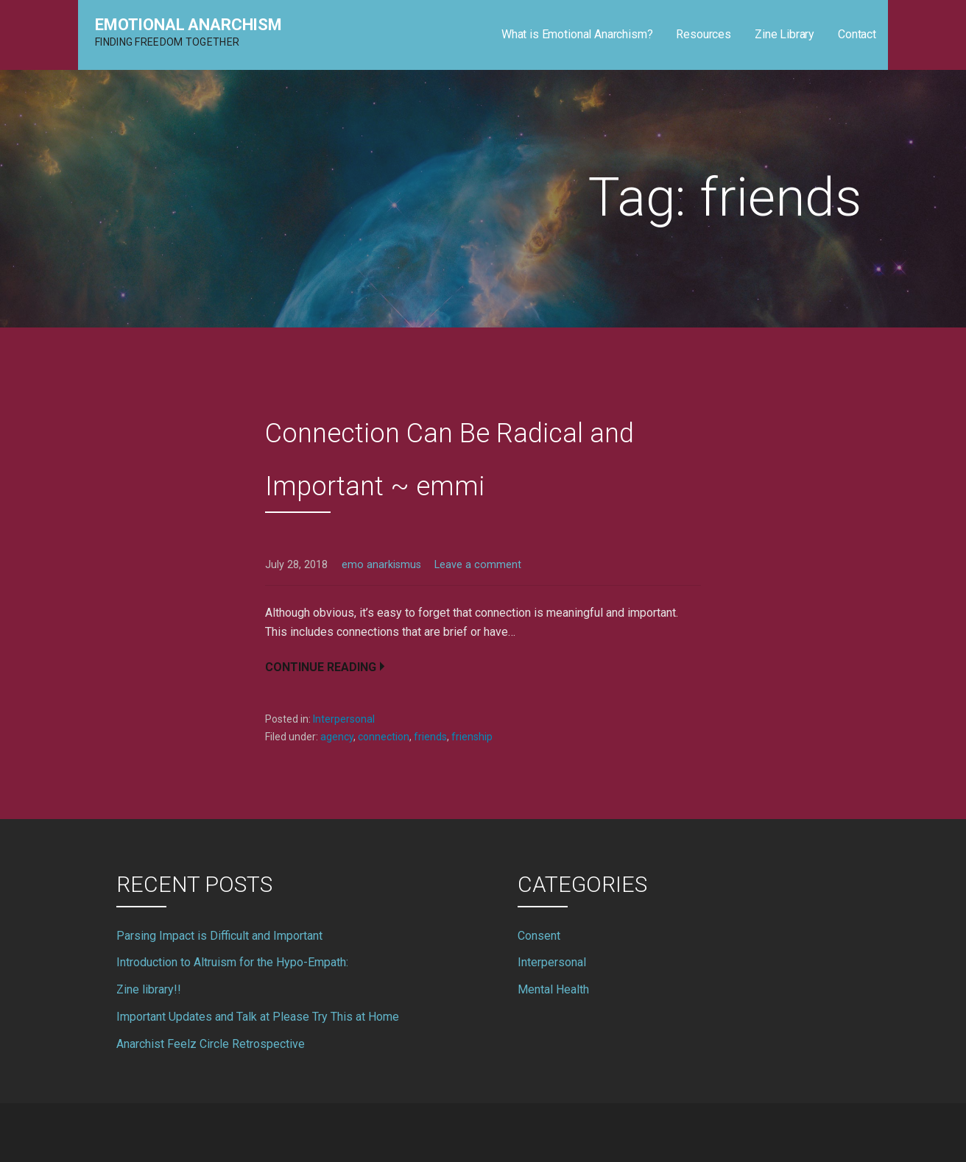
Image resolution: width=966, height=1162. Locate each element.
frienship (472, 737)
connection (383, 737)
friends (430, 737)
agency (336, 737)
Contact (857, 34)
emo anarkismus (381, 565)
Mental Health (553, 989)
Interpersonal (344, 719)
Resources (703, 34)
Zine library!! (148, 989)
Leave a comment (477, 565)
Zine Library (784, 34)
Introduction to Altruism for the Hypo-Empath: (232, 962)
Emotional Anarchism (188, 24)
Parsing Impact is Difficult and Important (219, 936)
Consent (539, 936)
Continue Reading (320, 667)
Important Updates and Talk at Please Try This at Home (257, 1017)
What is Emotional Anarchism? (577, 34)
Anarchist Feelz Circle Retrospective (210, 1044)
